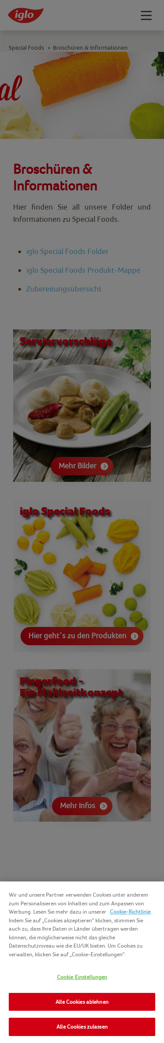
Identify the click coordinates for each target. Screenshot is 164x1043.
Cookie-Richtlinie (130, 911)
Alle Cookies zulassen (82, 1026)
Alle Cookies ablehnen (82, 1002)
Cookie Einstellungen (82, 977)
